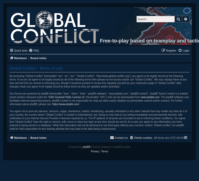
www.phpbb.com (150, 97)
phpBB (86, 147)
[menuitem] (34, 51)
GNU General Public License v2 (66, 97)
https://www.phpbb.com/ (65, 104)
